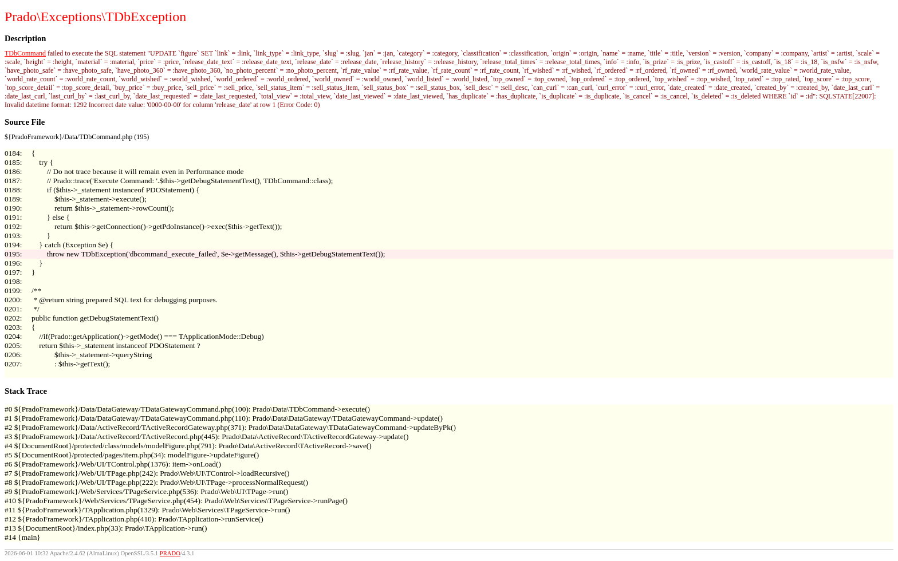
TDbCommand (25, 53)
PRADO (170, 553)
